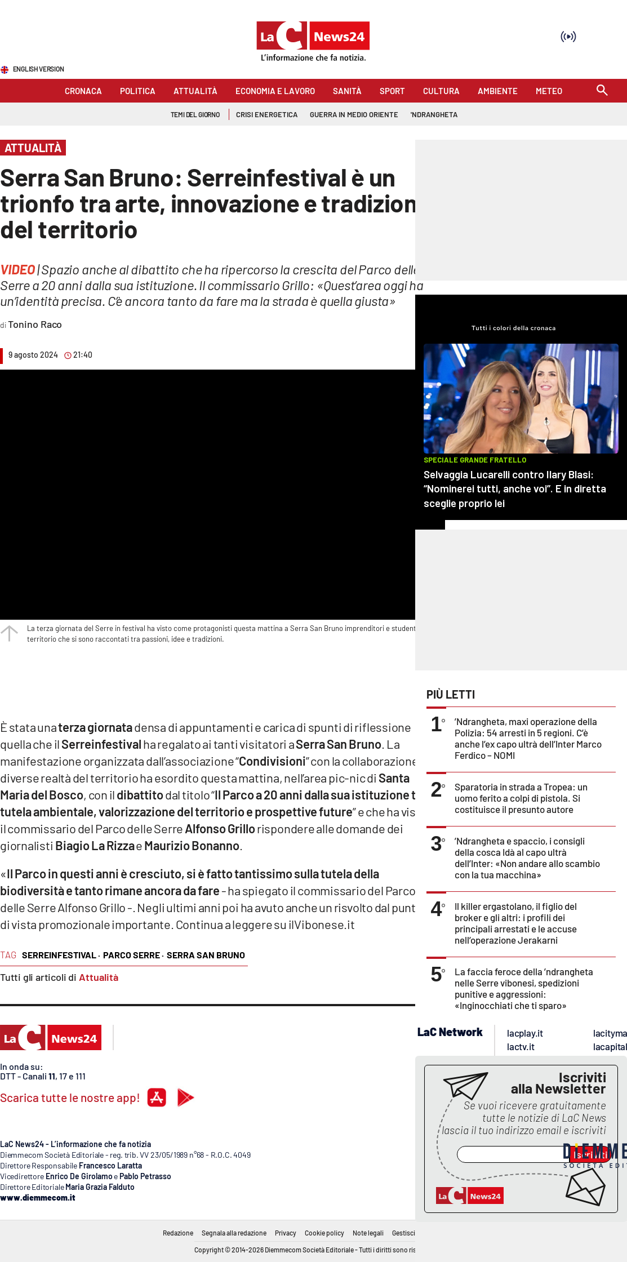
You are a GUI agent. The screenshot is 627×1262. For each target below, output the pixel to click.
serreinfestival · (61, 954)
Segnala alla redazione (234, 1233)
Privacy (285, 1233)
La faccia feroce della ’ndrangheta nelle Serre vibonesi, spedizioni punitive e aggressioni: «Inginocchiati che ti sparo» (524, 988)
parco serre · (133, 954)
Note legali (368, 1233)
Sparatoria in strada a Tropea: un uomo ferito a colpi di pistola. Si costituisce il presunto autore (521, 798)
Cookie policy (324, 1233)
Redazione (178, 1233)
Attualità (98, 977)
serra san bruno (206, 954)
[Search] (602, 91)
